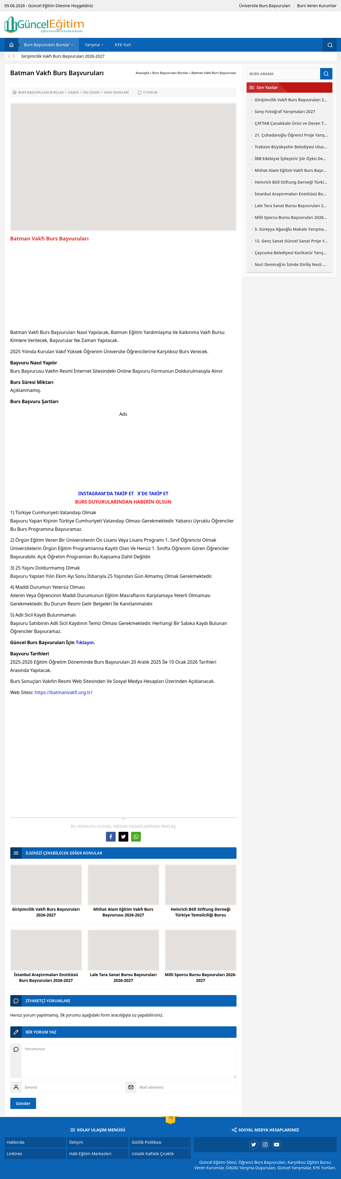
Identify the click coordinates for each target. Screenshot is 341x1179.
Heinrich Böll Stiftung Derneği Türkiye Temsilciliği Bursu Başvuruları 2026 (200, 914)
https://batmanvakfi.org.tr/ (63, 692)
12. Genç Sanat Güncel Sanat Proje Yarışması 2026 (291, 241)
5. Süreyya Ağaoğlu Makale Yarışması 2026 (291, 229)
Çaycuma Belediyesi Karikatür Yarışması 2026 (291, 252)
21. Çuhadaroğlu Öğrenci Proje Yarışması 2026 (291, 135)
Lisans (73, 92)
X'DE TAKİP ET (152, 493)
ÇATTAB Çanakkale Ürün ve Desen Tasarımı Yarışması (291, 123)
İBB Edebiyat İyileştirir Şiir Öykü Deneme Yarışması (291, 158)
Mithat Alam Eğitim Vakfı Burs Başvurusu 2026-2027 (123, 912)
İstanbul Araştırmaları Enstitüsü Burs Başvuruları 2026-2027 (46, 977)
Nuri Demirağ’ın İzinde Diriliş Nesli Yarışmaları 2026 (291, 264)
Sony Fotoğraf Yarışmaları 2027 (285, 111)
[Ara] (283, 73)
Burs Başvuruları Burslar (170, 73)
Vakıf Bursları (116, 92)
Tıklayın (85, 642)
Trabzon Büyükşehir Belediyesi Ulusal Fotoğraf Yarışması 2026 (291, 146)
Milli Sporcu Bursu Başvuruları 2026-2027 (200, 977)
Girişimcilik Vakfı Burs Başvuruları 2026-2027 (63, 56)
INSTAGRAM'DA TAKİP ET (106, 493)
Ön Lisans (91, 92)
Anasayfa (142, 73)
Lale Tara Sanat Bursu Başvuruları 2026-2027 (123, 977)
